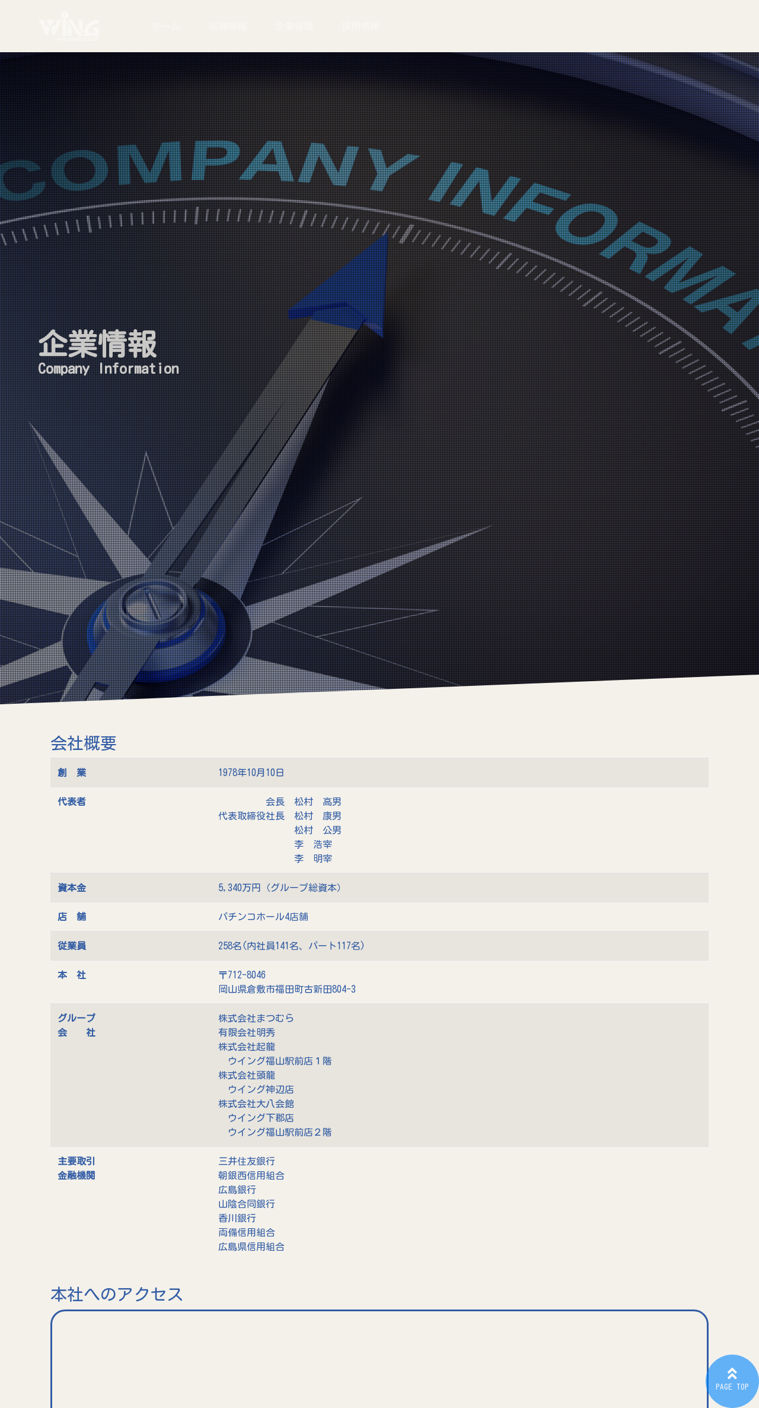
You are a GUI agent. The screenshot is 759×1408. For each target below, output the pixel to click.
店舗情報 (228, 26)
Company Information (108, 368)
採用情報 (361, 26)
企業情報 (294, 26)
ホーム (166, 26)
